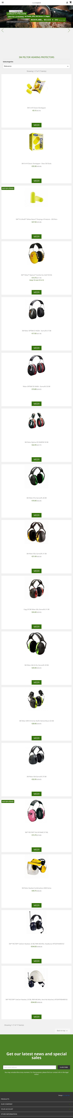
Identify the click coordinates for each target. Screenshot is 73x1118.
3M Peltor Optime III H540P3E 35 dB (36, 442)
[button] (5, 29)
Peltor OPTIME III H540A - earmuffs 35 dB (36, 386)
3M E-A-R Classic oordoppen (36, 108)
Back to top (62, 1030)
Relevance (36, 66)
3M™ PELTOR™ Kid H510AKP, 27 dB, (36, 832)
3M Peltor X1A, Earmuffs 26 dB (37, 498)
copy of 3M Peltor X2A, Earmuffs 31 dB (36, 609)
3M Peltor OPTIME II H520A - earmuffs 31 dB (36, 331)
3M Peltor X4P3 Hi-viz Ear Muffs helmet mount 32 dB (36, 721)
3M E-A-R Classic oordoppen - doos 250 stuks (36, 163)
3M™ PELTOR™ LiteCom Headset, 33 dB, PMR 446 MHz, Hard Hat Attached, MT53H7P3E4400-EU (36, 999)
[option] (36, 29)
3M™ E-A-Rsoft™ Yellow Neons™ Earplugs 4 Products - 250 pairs (36, 219)
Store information (9, 1114)
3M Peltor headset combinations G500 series (36, 888)
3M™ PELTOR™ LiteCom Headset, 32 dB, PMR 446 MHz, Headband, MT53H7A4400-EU (36, 944)
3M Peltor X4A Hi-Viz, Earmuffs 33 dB (37, 665)
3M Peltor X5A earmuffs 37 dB (36, 777)
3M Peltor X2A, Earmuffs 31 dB (37, 554)
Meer (37, 125)
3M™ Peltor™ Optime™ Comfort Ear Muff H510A (36, 275)
